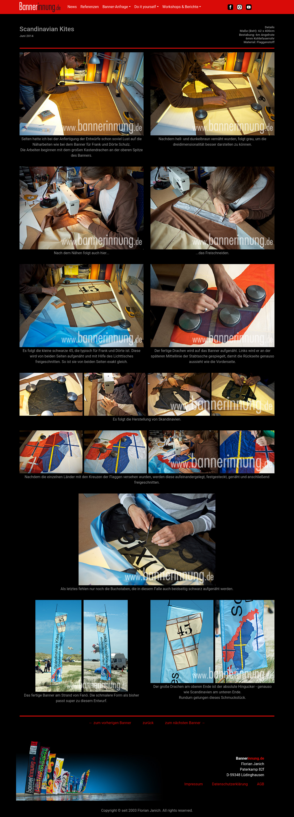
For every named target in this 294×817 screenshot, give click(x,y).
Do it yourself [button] (145, 7)
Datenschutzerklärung (230, 784)
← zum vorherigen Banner (110, 723)
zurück (148, 723)
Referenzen (89, 7)
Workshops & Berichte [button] (180, 7)
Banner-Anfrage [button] (115, 7)
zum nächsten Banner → (185, 723)
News (72, 7)
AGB (260, 784)
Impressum (193, 784)
